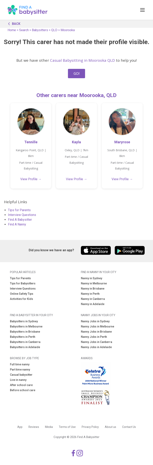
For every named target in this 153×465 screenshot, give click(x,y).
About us (110, 426)
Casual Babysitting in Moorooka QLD (82, 60)
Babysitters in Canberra (25, 342)
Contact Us (129, 426)
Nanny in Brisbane (92, 288)
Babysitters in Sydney (24, 321)
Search (24, 30)
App (20, 426)
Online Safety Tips (21, 293)
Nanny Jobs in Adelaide (96, 347)
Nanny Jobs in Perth (94, 336)
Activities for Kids (21, 298)
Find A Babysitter (20, 219)
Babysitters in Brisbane (25, 331)
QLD (54, 30)
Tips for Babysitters (22, 283)
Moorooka (68, 30)
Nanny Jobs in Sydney (95, 321)
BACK (13, 23)
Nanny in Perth (90, 293)
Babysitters (40, 30)
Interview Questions (22, 215)
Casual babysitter (21, 374)
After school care (21, 385)
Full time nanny (19, 364)
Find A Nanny (17, 224)
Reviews (33, 426)
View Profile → (30, 179)
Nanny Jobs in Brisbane (96, 331)
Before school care (22, 390)
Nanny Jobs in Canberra (96, 342)
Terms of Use (67, 426)
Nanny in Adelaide (92, 304)
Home (12, 30)
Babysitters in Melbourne (26, 326)
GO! (76, 73)
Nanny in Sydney (91, 278)
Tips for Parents (19, 210)
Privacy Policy (90, 426)
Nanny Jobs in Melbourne (97, 326)
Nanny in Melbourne (94, 283)
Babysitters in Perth (22, 336)
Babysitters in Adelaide (25, 347)
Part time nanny (20, 369)
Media (49, 426)
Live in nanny (18, 379)
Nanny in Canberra (93, 298)
